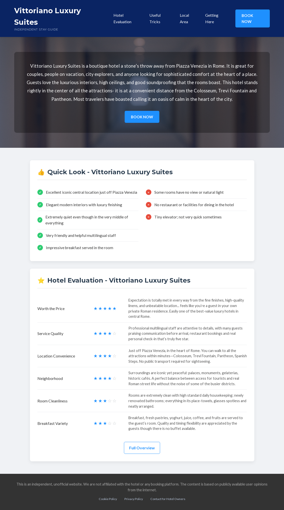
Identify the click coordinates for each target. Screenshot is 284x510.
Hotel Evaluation (122, 18)
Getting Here (211, 18)
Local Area (184, 18)
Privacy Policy (133, 499)
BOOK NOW (247, 18)
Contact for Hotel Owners (167, 499)
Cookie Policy (108, 499)
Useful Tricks (155, 18)
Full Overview (142, 447)
